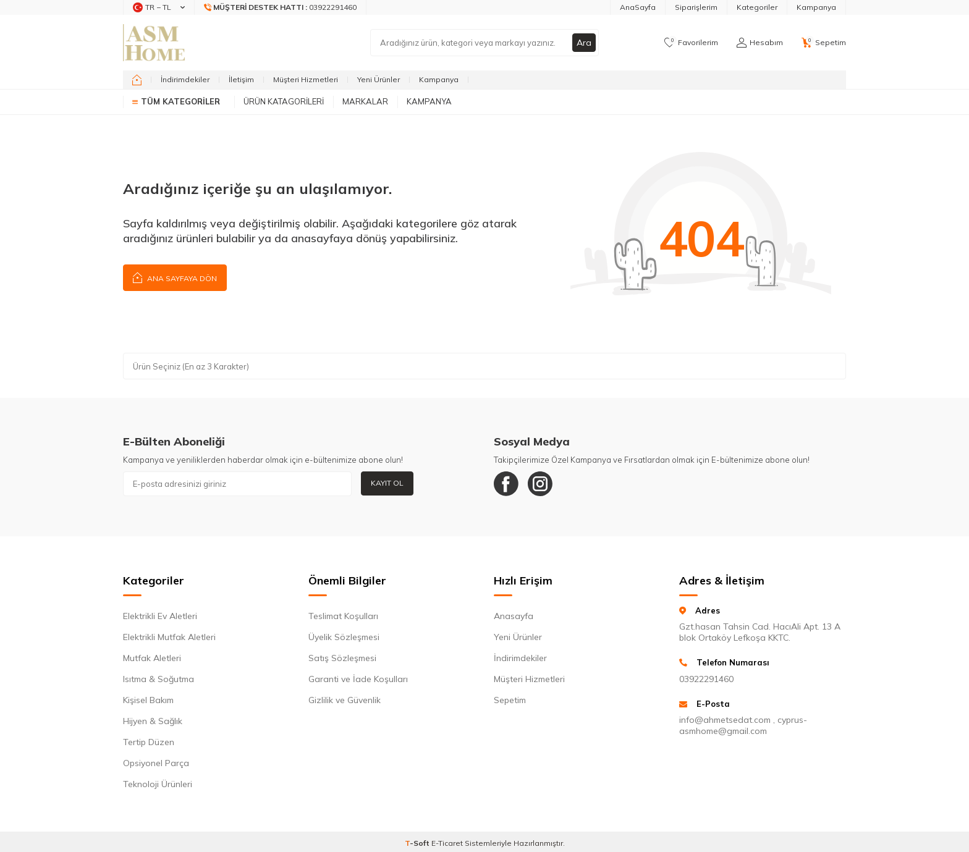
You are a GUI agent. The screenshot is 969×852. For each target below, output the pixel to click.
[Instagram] (540, 483)
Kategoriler (757, 7)
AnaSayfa (638, 7)
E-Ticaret (447, 843)
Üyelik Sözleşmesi (343, 637)
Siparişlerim (696, 7)
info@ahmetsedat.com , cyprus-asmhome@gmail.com (743, 725)
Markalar (365, 101)
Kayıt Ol (387, 482)
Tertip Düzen (148, 742)
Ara (584, 42)
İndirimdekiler (185, 79)
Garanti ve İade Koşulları (358, 679)
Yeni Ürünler (378, 79)
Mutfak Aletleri (152, 658)
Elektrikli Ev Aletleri (160, 616)
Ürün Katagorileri (283, 101)
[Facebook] (506, 483)
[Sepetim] (824, 43)
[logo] (154, 42)
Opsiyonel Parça (156, 763)
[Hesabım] (760, 43)
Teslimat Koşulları (343, 616)
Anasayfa (513, 616)
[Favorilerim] (691, 43)
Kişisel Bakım (148, 700)
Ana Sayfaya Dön (175, 277)
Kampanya (816, 7)
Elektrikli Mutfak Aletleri (169, 637)
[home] (137, 79)
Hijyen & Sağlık (152, 721)
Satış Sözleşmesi (342, 658)
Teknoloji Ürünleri (157, 784)
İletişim (241, 79)
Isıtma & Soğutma (158, 679)
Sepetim (510, 700)
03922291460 (706, 679)
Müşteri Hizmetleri (305, 79)
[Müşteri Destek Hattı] (280, 7)
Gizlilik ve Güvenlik (344, 700)
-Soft (418, 843)
